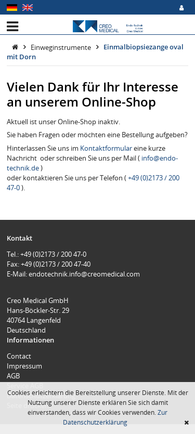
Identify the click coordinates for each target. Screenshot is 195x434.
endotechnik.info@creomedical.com (84, 274)
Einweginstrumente (62, 46)
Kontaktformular (107, 148)
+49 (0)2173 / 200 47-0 (53, 254)
